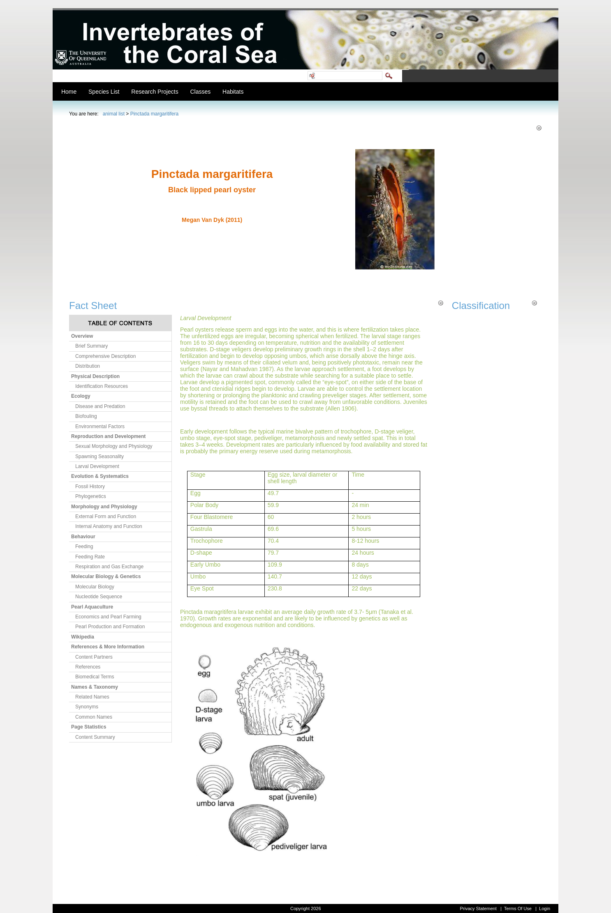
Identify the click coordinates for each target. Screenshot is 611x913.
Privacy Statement (478, 908)
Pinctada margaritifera (154, 114)
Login (544, 908)
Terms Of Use (518, 908)
